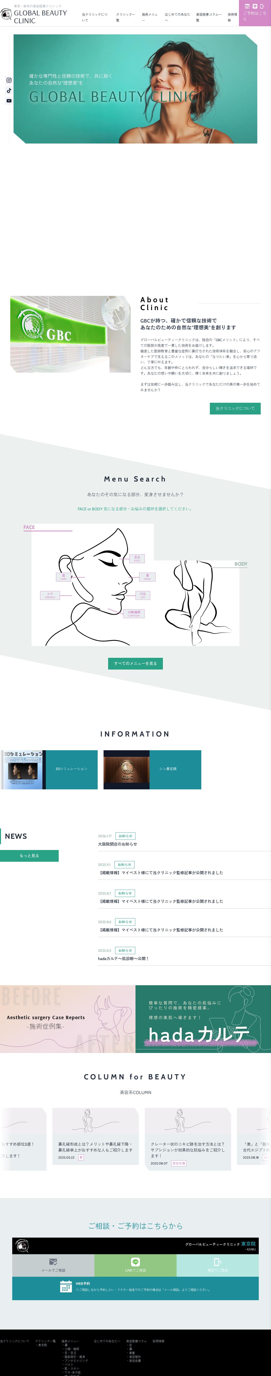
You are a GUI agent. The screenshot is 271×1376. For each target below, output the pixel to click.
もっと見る (29, 855)
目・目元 (70, 1353)
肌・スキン (72, 1368)
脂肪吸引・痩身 (75, 1357)
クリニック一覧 (45, 1341)
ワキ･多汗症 (73, 1372)
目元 (137, 558)
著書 (132, 1353)
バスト (69, 1364)
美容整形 (135, 1357)
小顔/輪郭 (133, 613)
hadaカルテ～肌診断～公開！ (123, 958)
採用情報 (158, 1341)
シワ (50, 595)
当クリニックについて (235, 408)
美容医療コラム (136, 1341)
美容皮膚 (135, 1361)
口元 (143, 595)
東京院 (42, 1345)
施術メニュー (70, 1341)
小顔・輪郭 (72, 1349)
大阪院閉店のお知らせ (117, 844)
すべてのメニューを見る (135, 663)
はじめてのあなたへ (107, 1341)
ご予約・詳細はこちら (101, 250)
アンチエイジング (76, 1361)
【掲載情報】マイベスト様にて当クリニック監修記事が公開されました (160, 873)
